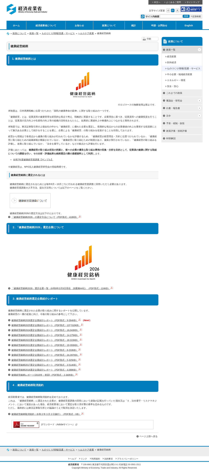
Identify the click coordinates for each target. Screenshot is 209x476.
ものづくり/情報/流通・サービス (58, 33)
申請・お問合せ (159, 25)
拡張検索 (196, 16)
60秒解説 (171, 138)
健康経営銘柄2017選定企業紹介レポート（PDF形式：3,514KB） (46, 365)
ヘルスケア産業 (86, 33)
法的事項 (108, 459)
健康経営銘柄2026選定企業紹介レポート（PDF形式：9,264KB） (46, 320)
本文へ (157, 2)
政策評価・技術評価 (176, 131)
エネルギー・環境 (176, 80)
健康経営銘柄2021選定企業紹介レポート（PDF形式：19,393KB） (46, 345)
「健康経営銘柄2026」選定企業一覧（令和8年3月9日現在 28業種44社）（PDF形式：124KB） (62, 288)
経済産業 (171, 56)
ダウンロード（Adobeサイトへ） (45, 424)
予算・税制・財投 (175, 123)
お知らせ (79, 25)
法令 (168, 115)
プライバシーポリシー (127, 459)
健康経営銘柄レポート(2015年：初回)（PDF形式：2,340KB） (44, 375)
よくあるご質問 (173, 2)
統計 (133, 25)
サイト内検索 (152, 16)
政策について (109, 25)
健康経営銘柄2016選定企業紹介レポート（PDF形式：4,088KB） (46, 370)
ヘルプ (73, 459)
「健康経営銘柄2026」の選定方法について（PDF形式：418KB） (46, 217)
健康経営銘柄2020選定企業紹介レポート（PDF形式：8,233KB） (46, 350)
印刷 (149, 39)
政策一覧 (34, 33)
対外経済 (171, 62)
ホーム (16, 25)
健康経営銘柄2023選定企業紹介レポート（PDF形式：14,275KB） (46, 335)
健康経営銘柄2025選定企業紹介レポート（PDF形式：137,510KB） (47, 325)
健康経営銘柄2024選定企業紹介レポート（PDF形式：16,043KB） (46, 330)
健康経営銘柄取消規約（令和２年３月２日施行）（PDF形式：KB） (47, 414)
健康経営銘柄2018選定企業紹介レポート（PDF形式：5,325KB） (46, 360)
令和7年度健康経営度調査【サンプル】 (33, 159)
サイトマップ (193, 2)
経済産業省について (46, 25)
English (189, 25)
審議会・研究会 (174, 100)
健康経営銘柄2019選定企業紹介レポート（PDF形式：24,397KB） (46, 355)
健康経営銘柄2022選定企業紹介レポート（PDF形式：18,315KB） (46, 340)
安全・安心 (172, 86)
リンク (84, 459)
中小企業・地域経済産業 (179, 74)
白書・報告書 (173, 108)
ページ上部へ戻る (148, 436)
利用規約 (95, 459)
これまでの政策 (174, 93)
